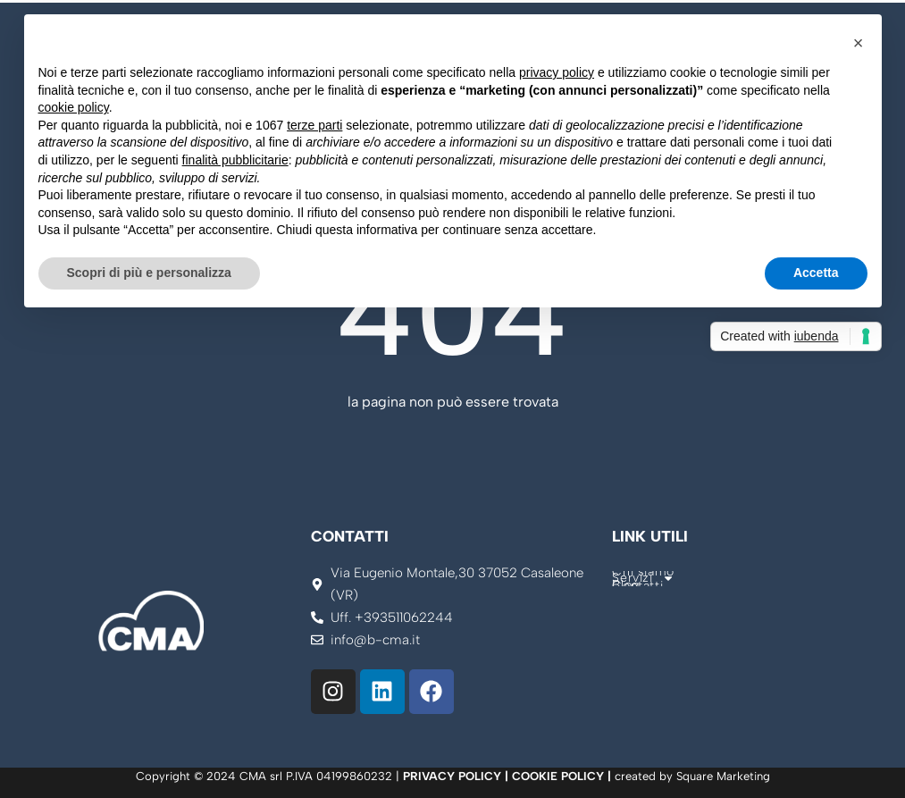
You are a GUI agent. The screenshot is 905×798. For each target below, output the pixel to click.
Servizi (643, 578)
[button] (858, 43)
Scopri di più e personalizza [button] (149, 272)
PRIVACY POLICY (452, 776)
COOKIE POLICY (558, 776)
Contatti (637, 585)
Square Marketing (723, 776)
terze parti (314, 125)
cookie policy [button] (73, 107)
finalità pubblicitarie (235, 160)
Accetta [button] (816, 272)
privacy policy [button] (556, 72)
